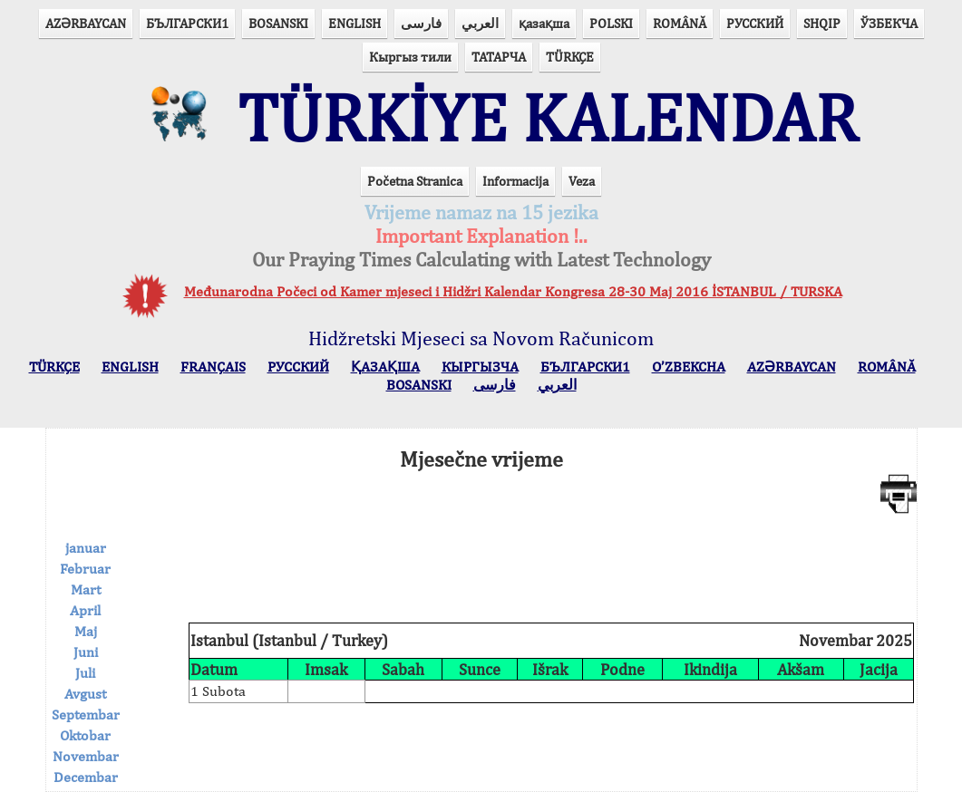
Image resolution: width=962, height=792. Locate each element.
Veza (581, 180)
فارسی (421, 23)
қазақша (544, 23)
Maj (85, 631)
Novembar (86, 756)
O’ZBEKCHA (688, 366)
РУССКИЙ (754, 23)
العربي (480, 23)
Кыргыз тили (410, 56)
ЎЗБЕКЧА (889, 23)
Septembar (86, 714)
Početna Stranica (414, 180)
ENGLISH (354, 23)
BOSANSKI (278, 23)
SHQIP (822, 23)
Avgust (85, 693)
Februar (85, 568)
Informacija (515, 180)
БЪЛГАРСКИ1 (187, 23)
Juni (85, 652)
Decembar (85, 777)
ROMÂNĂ (679, 23)
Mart (86, 589)
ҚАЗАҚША (385, 366)
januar (85, 547)
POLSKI (611, 23)
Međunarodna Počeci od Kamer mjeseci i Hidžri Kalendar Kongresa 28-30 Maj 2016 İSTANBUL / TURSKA (513, 291)
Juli (85, 672)
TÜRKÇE (570, 56)
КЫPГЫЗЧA (480, 366)
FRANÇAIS (213, 366)
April (85, 610)
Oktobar (85, 735)
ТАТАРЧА (498, 56)
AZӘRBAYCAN (85, 23)
